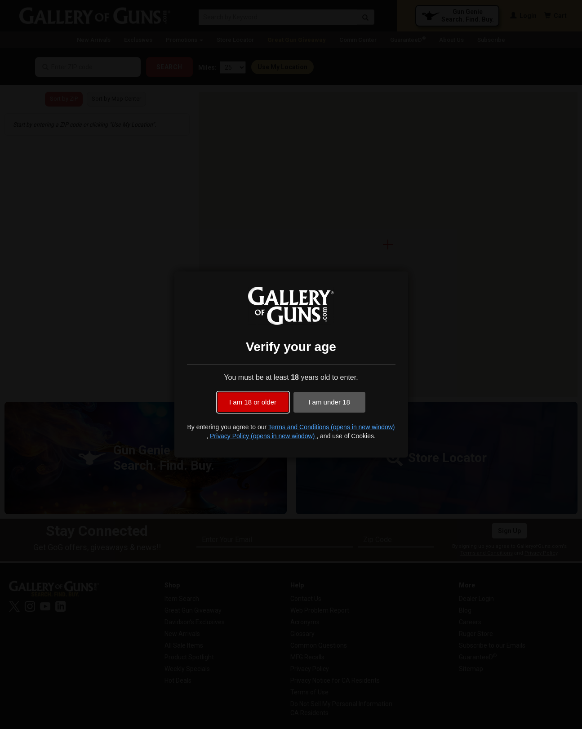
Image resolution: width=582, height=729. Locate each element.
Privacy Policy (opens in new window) (263, 436)
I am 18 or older (252, 402)
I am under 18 (329, 402)
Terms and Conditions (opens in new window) (331, 427)
